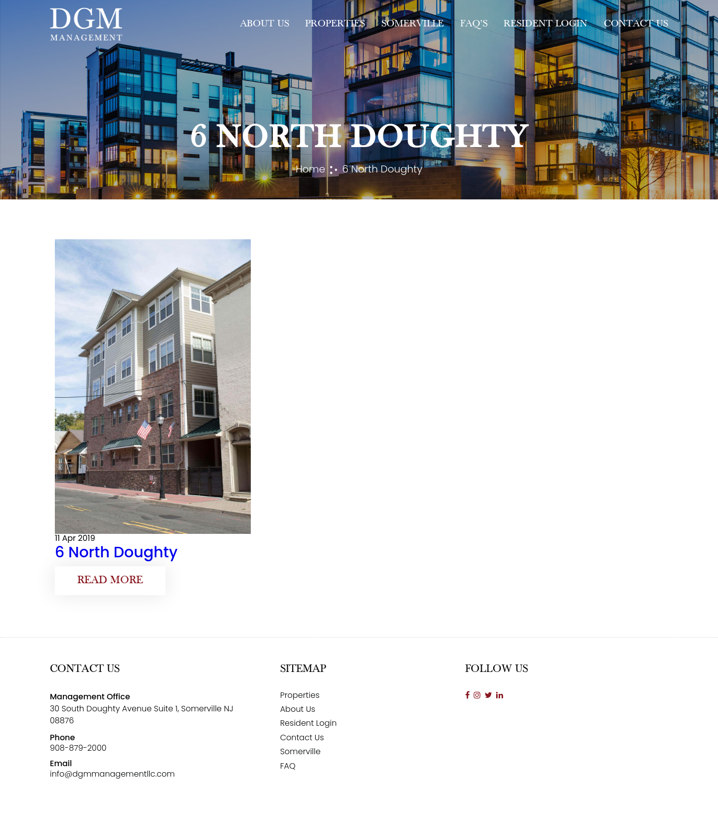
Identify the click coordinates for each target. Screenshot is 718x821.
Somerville (412, 24)
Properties (335, 24)
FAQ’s (474, 24)
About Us (264, 24)
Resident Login (545, 24)
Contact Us (636, 24)
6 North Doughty (116, 552)
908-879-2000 (78, 748)
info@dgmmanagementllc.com (112, 774)
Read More (110, 580)
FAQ (288, 766)
